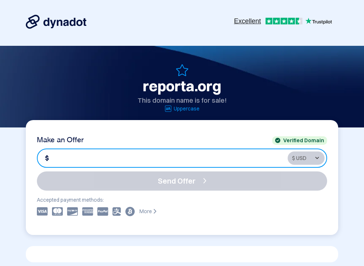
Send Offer (182, 180)
